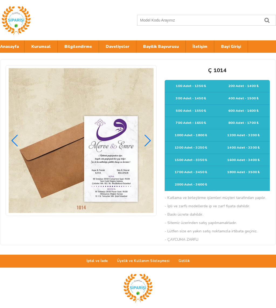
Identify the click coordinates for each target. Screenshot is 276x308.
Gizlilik (184, 260)
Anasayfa (9, 46)
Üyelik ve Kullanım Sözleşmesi (143, 260)
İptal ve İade (97, 260)
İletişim (199, 46)
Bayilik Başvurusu (161, 46)
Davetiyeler (117, 46)
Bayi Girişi (231, 46)
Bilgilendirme (78, 46)
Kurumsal (41, 46)
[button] (147, 140)
